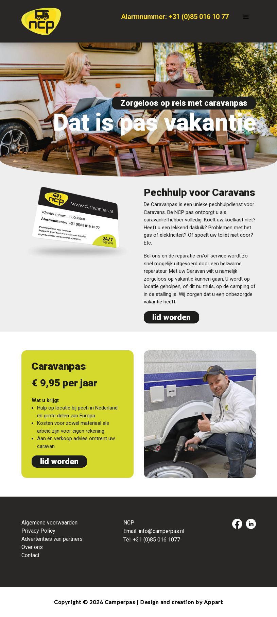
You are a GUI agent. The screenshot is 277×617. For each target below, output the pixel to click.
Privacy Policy (38, 531)
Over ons (32, 547)
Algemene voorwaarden (49, 522)
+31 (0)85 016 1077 (156, 539)
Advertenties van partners (52, 539)
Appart (213, 602)
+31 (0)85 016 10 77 (199, 17)
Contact (30, 555)
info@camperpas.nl (161, 531)
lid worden (171, 317)
